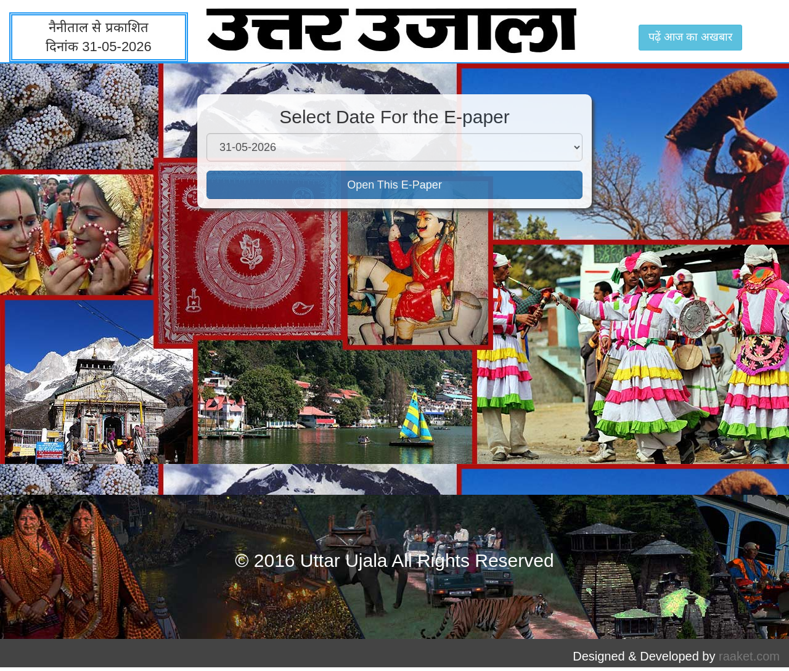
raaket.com (749, 656)
